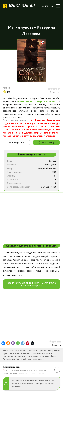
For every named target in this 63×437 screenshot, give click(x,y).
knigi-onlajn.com (24, 5)
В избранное (16, 142)
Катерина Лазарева (47, 168)
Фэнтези (52, 161)
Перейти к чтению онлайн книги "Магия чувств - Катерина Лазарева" (31, 284)
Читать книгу (46, 142)
